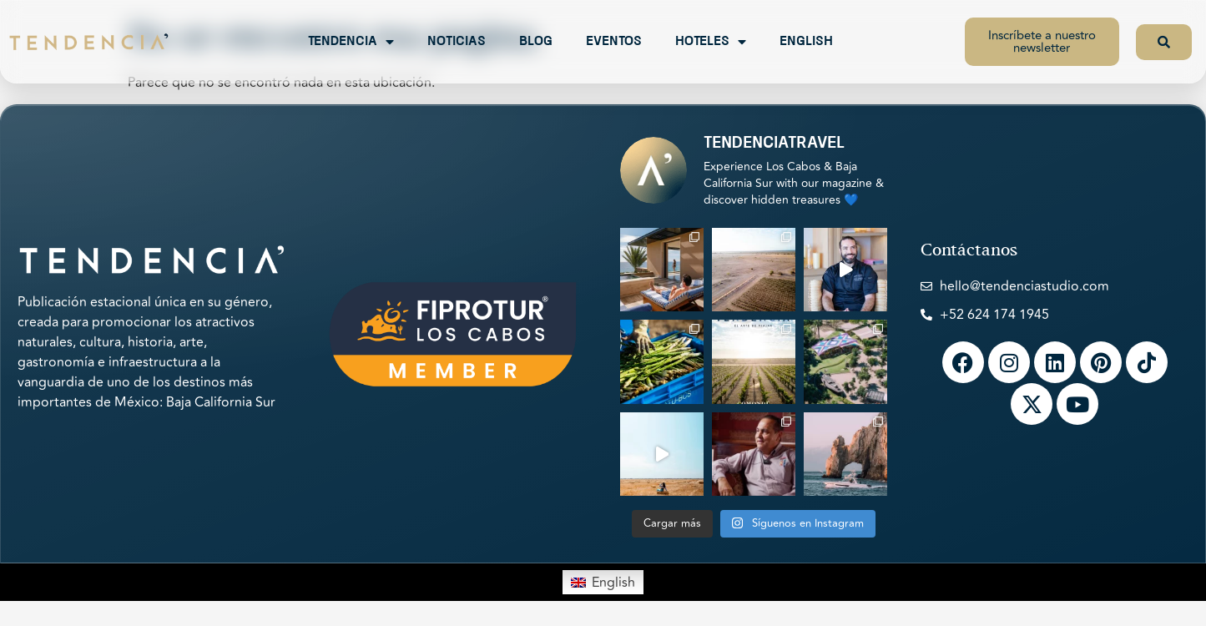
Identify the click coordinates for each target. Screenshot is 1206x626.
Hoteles (710, 42)
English (806, 41)
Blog (536, 41)
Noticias (456, 41)
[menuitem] (603, 581)
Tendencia (351, 42)
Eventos (614, 41)
